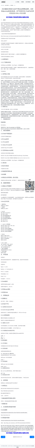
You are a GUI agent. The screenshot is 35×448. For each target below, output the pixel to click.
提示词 (11, 426)
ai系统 (16, 428)
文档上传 (23, 428)
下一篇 (32, 436)
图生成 (28, 426)
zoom (23, 426)
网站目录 (19, 428)
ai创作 (8, 429)
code (3, 425)
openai (8, 425)
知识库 (22, 425)
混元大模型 (4, 431)
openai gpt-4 (13, 431)
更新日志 (20, 429)
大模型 (31, 428)
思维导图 (27, 428)
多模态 (10, 428)
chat (5, 425)
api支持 (23, 429)
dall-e (2, 426)
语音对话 (32, 426)
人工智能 (17, 1)
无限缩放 (16, 429)
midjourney (17, 425)
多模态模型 (6, 428)
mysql (25, 425)
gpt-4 (11, 425)
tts (18, 426)
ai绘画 (20, 426)
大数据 (22, 1)
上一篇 (3, 436)
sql (20, 425)
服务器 (13, 428)
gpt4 (17, 426)
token (25, 426)
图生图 (5, 429)
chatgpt (28, 425)
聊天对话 (9, 431)
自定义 (13, 425)
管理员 (14, 426)
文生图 (8, 426)
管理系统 (12, 429)
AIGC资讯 (7, 5)
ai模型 (2, 428)
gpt (1, 425)
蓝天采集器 (28, 1)
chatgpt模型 (27, 429)
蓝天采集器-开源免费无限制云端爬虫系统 (17, 17)
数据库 (31, 425)
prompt (4, 426)
